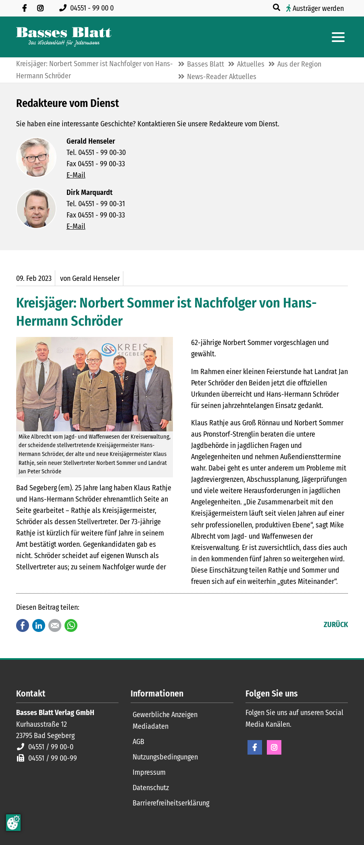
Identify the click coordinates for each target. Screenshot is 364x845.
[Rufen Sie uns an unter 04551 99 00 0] (88, 8)
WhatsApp (70, 625)
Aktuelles (250, 64)
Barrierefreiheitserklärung (171, 803)
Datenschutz (151, 787)
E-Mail (76, 175)
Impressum (149, 772)
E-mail (54, 625)
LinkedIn (38, 625)
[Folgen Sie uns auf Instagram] (40, 8)
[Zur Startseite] (63, 37)
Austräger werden (318, 8)
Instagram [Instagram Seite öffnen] (274, 747)
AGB (138, 741)
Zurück (336, 624)
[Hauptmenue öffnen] (338, 37)
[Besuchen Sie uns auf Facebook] (24, 8)
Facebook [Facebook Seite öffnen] (255, 747)
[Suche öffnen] (277, 7)
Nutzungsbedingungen (165, 757)
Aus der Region (299, 64)
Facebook (22, 625)
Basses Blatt (205, 64)
